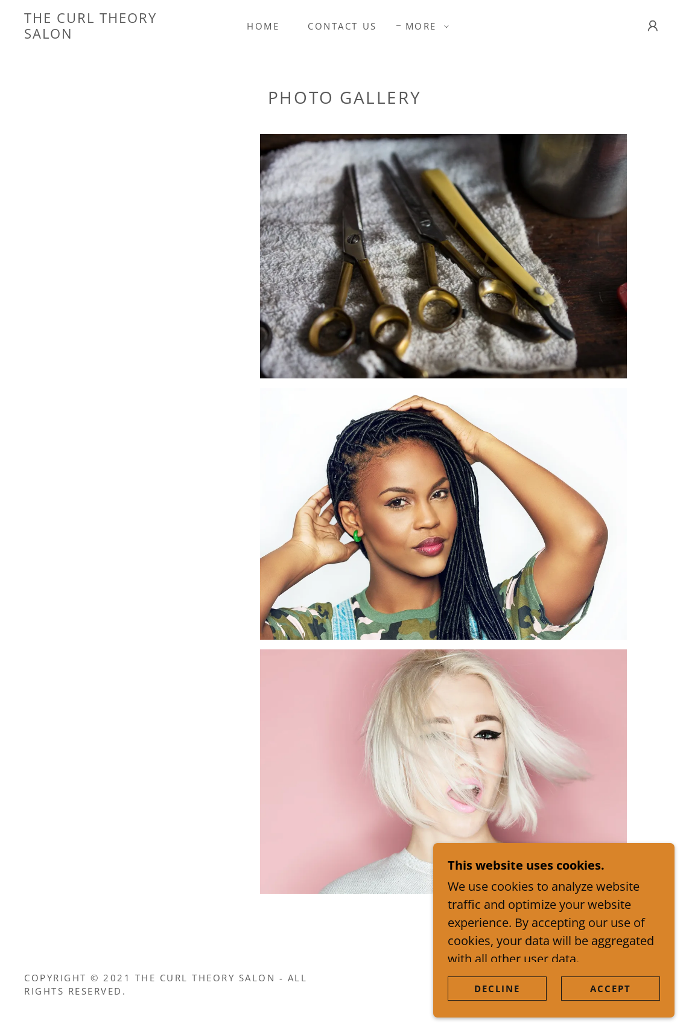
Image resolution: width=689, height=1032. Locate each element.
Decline (497, 997)
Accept (610, 997)
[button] (423, 26)
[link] (110, 34)
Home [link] (263, 26)
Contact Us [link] (342, 26)
